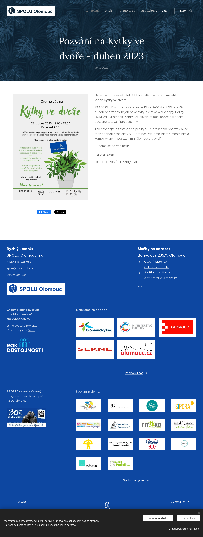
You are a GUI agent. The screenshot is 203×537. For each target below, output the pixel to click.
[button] (185, 11)
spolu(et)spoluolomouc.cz (24, 268)
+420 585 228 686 (19, 261)
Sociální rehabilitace (157, 272)
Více (31, 330)
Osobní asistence (155, 261)
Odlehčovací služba (156, 267)
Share (44, 212)
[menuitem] (93, 11)
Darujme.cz (18, 400)
